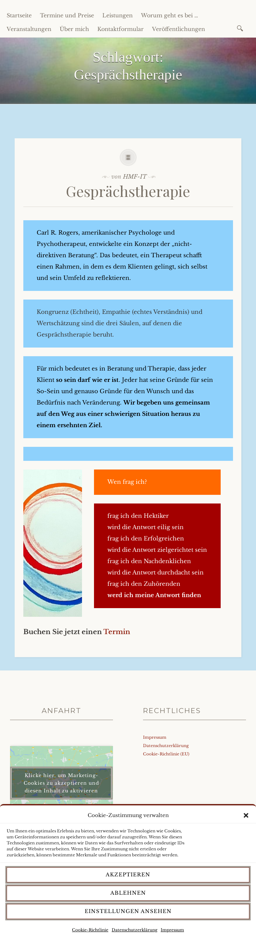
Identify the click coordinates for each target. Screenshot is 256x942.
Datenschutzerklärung (134, 929)
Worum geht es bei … (169, 15)
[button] (246, 815)
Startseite (19, 15)
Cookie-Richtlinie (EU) (166, 753)
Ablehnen (128, 893)
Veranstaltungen (29, 29)
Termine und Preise (67, 15)
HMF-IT (135, 176)
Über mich (74, 29)
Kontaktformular (120, 29)
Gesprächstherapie (128, 191)
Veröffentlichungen (178, 29)
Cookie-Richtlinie (90, 929)
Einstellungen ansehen (128, 911)
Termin (116, 632)
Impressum (172, 929)
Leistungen (117, 15)
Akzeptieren (128, 874)
